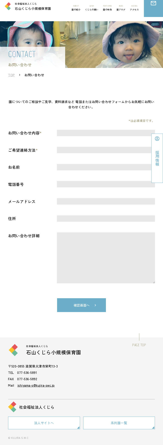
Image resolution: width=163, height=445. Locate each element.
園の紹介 (76, 11)
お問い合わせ (153, 14)
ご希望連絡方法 (23, 150)
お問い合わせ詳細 (23, 235)
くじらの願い (91, 11)
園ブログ (121, 11)
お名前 (14, 167)
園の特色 (107, 11)
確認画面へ (82, 305)
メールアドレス (22, 201)
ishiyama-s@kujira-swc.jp (36, 385)
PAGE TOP (139, 345)
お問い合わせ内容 (25, 133)
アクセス (134, 11)
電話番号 (16, 184)
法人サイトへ (44, 422)
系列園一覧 (119, 422)
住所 (12, 218)
